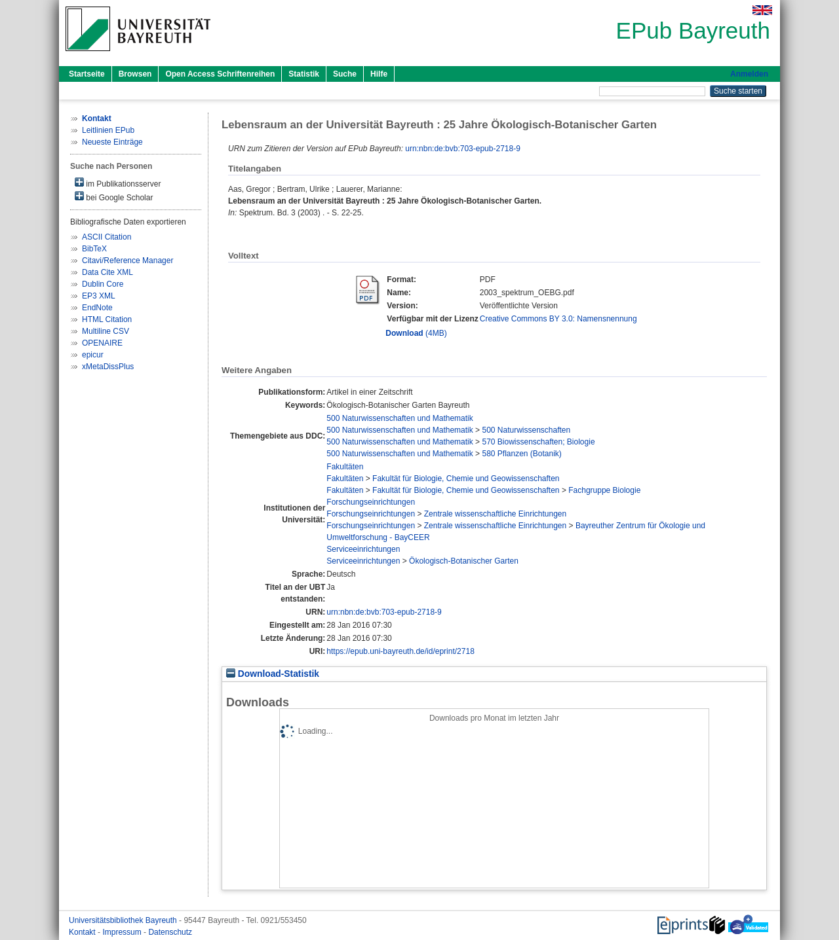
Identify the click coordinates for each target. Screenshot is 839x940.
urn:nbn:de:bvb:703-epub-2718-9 (462, 148)
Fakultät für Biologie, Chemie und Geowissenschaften (466, 478)
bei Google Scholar (114, 196)
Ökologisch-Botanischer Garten (463, 561)
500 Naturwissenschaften (526, 430)
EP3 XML (98, 295)
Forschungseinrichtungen (370, 502)
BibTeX (94, 248)
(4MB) (415, 333)
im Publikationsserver (118, 183)
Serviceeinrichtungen (363, 549)
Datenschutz (170, 932)
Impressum (123, 932)
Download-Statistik (272, 674)
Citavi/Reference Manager (127, 260)
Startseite (87, 74)
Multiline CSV (105, 331)
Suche (345, 74)
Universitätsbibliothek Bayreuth (124, 920)
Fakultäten (344, 466)
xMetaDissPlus (108, 366)
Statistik (303, 74)
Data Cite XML (107, 272)
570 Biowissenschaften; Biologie (538, 441)
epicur (93, 354)
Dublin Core (102, 284)
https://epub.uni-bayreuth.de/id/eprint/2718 (400, 651)
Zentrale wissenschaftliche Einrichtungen (495, 513)
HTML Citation (107, 319)
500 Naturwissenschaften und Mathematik (399, 418)
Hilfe (378, 74)
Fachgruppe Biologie (604, 490)
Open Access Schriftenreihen (220, 74)
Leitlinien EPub (108, 130)
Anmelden (749, 74)
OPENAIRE (102, 343)
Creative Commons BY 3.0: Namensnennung (558, 318)
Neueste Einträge (112, 142)
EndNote (97, 307)
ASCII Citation (106, 237)
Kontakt (83, 932)
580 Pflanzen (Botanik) (521, 453)
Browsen (135, 74)
